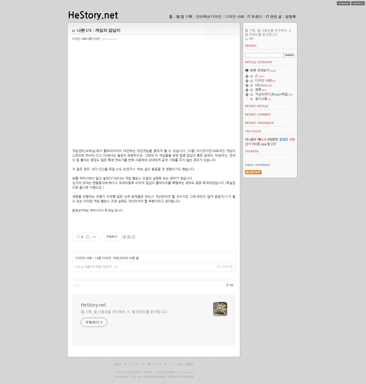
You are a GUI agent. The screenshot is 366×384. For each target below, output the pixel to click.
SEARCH (250, 45)
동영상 (283, 139)
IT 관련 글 (274, 17)
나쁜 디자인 (103, 258)
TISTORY (147, 372)
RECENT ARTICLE (256, 106)
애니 (260, 139)
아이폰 (256, 144)
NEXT (189, 364)
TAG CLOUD (253, 131)
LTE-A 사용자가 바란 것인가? (94, 266)
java (263, 144)
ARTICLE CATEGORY (258, 62)
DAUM (135, 372)
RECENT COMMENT (258, 114)
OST (273, 144)
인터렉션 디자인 (209, 17)
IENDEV (170, 372)
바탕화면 (272, 139)
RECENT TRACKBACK (259, 123)
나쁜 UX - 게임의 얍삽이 (98, 30)
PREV (117, 364)
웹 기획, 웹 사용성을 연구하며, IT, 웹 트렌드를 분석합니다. (124, 312)
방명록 (290, 17)
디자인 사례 (234, 17)
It (265, 139)
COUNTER (251, 151)
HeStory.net (93, 15)
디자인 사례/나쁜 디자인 (86, 39)
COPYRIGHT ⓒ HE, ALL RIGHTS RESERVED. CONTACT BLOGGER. (154, 376)
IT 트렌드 (255, 17)
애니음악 (250, 139)
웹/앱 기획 (184, 17)
